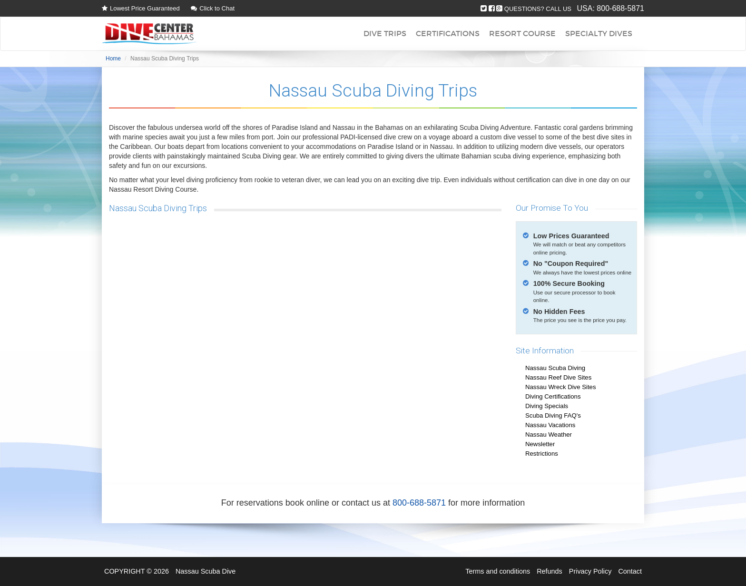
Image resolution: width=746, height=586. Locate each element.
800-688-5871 (620, 8)
